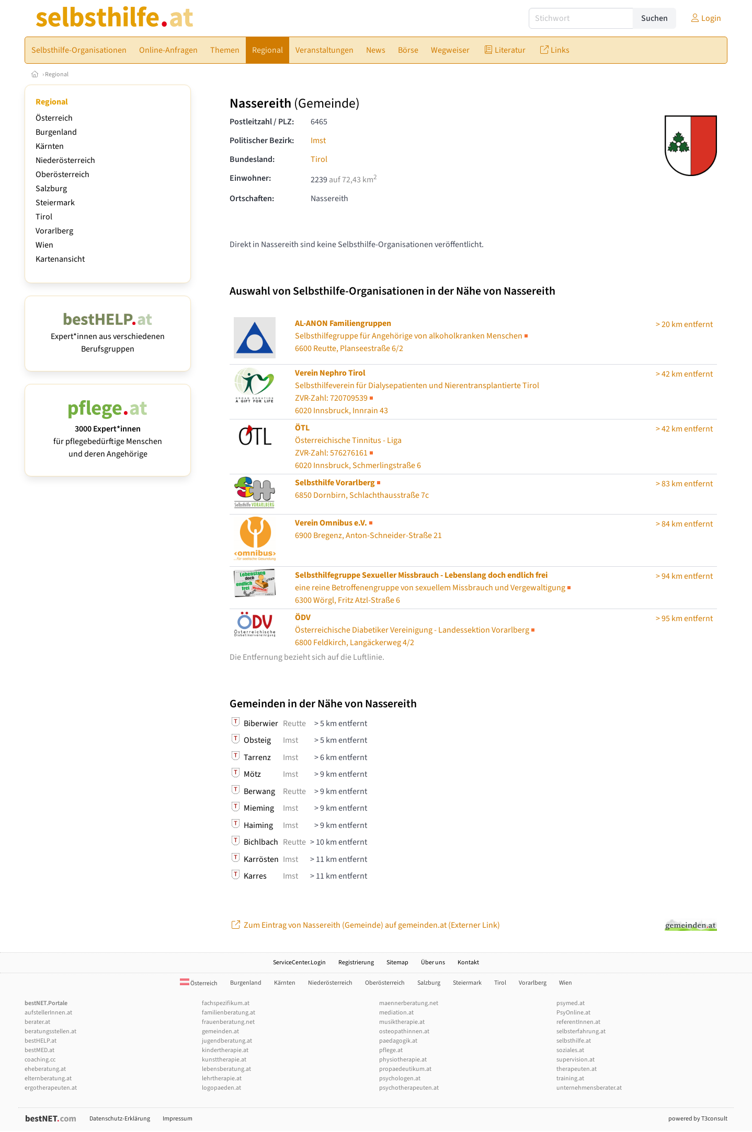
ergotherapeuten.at (51, 1087)
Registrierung (356, 962)
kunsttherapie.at (224, 1059)
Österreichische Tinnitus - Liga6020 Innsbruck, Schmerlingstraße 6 (358, 446)
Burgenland (56, 132)
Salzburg (51, 188)
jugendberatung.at (227, 1040)
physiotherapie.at (403, 1059)
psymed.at (570, 1003)
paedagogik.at (398, 1040)
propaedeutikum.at (405, 1069)
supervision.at (575, 1059)
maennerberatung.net (408, 1003)
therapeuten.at (576, 1069)
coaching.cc (40, 1059)
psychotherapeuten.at (409, 1087)
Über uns (433, 962)
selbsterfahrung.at (581, 1031)
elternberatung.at (48, 1078)
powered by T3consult (697, 1118)
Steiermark (55, 202)
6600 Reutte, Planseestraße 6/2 (412, 336)
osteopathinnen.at (404, 1031)
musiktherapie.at (402, 1022)
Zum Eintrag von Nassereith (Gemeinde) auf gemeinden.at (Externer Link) (365, 925)
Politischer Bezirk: (262, 140)
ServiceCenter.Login (299, 962)
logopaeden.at (221, 1087)
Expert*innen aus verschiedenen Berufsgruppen (108, 336)
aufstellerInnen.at (48, 1012)
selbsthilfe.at (573, 1040)
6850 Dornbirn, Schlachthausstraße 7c (362, 489)
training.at (570, 1078)
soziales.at (570, 1050)
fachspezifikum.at (225, 1003)
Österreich (54, 118)
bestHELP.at (40, 1040)
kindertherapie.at (225, 1050)
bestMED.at (39, 1050)
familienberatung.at (228, 1012)
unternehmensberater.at (589, 1087)
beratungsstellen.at (50, 1031)
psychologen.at (399, 1078)
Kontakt (468, 962)
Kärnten (50, 146)
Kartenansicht (60, 259)
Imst (318, 140)
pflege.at (391, 1050)
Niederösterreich (65, 160)
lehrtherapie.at (222, 1078)
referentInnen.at (578, 1022)
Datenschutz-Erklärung (119, 1118)
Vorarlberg (54, 231)
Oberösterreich (62, 174)
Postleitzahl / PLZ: (262, 121)
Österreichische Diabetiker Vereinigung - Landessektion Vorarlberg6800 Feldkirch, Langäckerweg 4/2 (416, 630)
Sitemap (397, 962)
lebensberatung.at (226, 1069)
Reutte (294, 723)
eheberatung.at (45, 1069)
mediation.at (396, 1012)
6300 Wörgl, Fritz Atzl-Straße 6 (434, 587)
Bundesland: (252, 159)
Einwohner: (250, 178)
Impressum (177, 1118)
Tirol (44, 217)
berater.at (37, 1022)
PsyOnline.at (573, 1012)
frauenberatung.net (228, 1022)
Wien (44, 245)
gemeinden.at (220, 1031)
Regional (57, 74)
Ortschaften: (252, 198)
